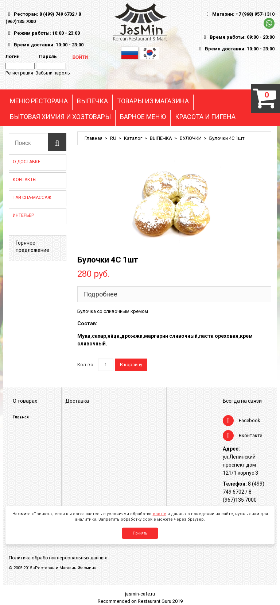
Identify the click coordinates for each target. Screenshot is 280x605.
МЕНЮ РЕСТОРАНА (39, 101)
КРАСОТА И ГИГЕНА (205, 116)
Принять (140, 533)
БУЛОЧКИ (191, 138)
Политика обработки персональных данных (58, 557)
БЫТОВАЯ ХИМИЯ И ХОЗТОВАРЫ (60, 116)
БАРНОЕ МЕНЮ (143, 116)
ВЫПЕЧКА (92, 101)
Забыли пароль (52, 73)
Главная (93, 138)
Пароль (47, 56)
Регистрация (19, 73)
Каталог (133, 138)
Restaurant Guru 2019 (160, 601)
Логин (12, 56)
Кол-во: (85, 364)
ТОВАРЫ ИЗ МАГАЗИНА (153, 101)
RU (113, 138)
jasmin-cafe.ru (140, 594)
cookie (159, 514)
